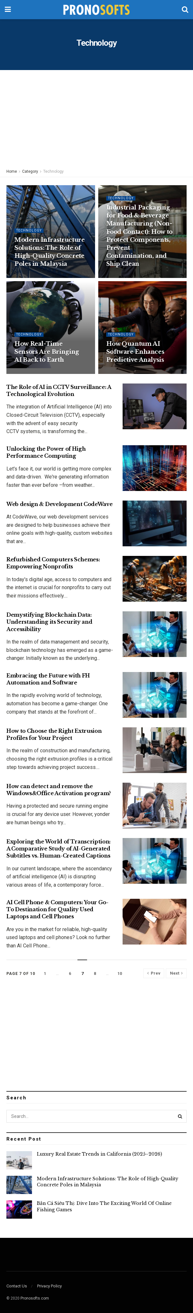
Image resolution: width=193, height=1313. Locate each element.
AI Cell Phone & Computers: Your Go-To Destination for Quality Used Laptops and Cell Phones (57, 909)
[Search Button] (180, 1116)
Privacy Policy (49, 1286)
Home (11, 171)
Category (30, 171)
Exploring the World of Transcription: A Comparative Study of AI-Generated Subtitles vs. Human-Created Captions (58, 848)
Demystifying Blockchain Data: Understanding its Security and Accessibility (49, 622)
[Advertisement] (96, 118)
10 (119, 973)
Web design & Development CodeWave (59, 504)
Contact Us (16, 1286)
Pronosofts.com (34, 1298)
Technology (53, 171)
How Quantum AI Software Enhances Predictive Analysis (135, 351)
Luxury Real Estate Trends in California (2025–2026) (99, 1154)
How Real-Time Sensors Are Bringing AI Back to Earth (46, 351)
